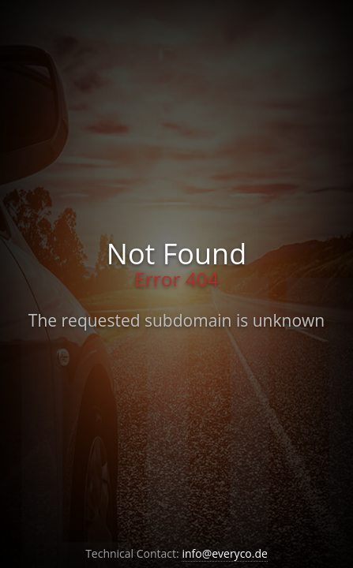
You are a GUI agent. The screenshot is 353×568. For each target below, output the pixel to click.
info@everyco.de (225, 553)
